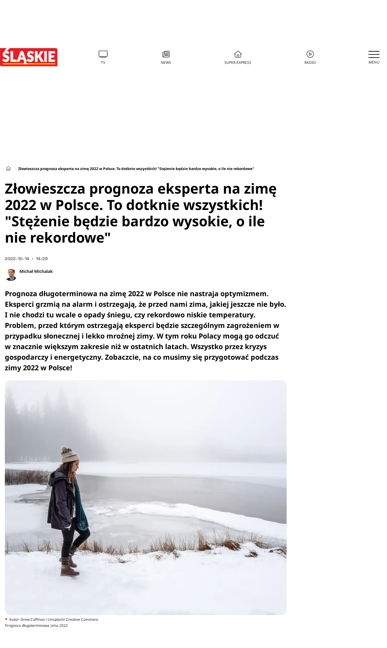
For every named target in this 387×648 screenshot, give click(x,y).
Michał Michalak (36, 271)
